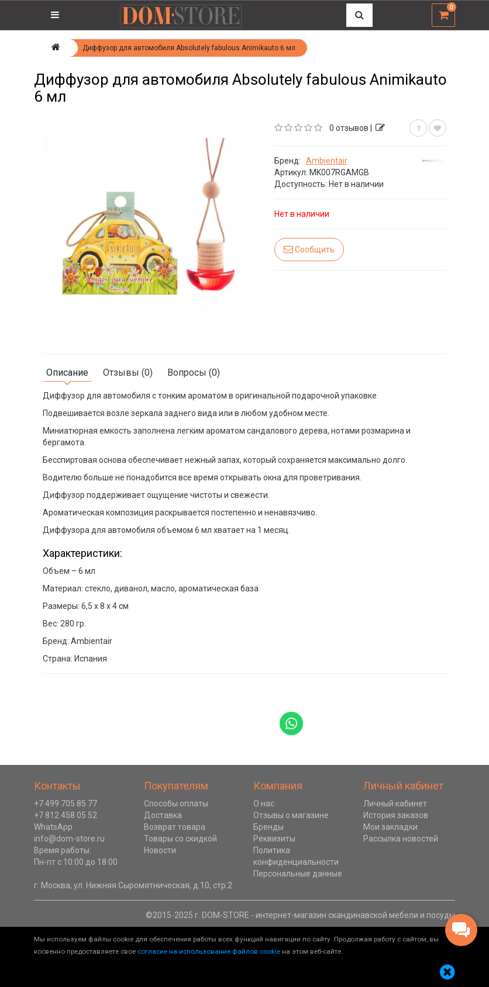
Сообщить (309, 249)
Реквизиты (274, 838)
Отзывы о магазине (291, 815)
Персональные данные (297, 873)
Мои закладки (390, 827)
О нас (263, 803)
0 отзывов (349, 128)
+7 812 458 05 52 (65, 815)
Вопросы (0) (193, 372)
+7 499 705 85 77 (65, 803)
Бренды (268, 827)
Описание (67, 372)
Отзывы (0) (128, 372)
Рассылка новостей (400, 838)
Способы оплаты (176, 803)
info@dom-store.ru (69, 838)
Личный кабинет (395, 803)
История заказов (395, 815)
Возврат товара (174, 827)
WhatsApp (53, 827)
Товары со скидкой (180, 838)
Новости (160, 850)
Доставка (163, 815)
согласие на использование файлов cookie (208, 951)
